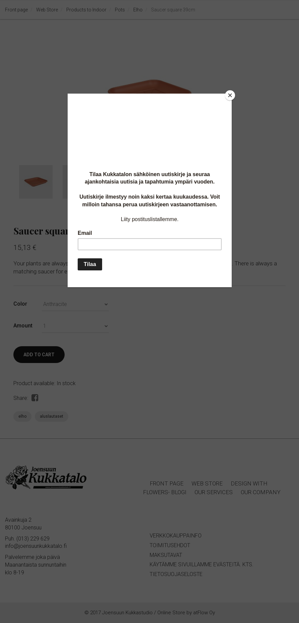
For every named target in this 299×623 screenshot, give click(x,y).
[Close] (230, 95)
